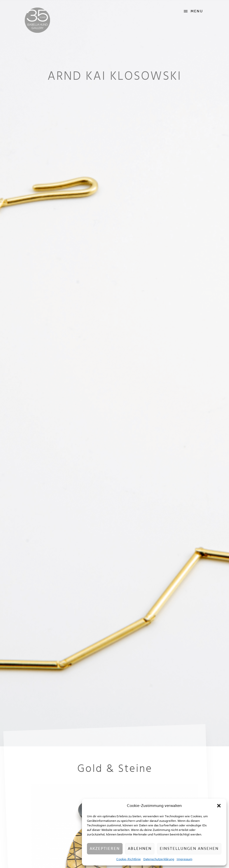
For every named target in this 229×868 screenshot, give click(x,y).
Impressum (184, 859)
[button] (218, 805)
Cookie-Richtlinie (128, 859)
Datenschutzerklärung (158, 859)
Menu (197, 11)
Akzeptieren (105, 849)
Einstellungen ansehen (189, 849)
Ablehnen (140, 849)
